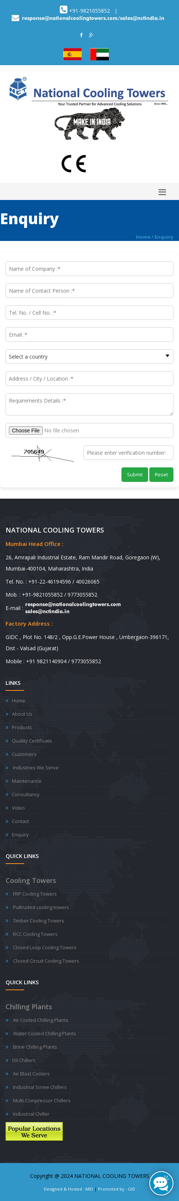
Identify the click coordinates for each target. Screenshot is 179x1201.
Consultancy (26, 794)
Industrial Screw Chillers (40, 1087)
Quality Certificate (32, 740)
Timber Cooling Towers (38, 920)
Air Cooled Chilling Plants (40, 1020)
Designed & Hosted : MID (68, 1189)
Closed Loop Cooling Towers (45, 947)
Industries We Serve (36, 767)
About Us (22, 714)
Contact (20, 821)
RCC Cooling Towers (35, 934)
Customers (24, 754)
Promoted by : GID (116, 1189)
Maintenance (27, 781)
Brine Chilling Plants (35, 1046)
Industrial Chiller (31, 1114)
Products (22, 727)
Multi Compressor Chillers (42, 1100)
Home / (145, 236)
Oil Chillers (24, 1060)
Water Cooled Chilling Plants (44, 1033)
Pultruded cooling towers (41, 907)
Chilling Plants (29, 1006)
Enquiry (163, 236)
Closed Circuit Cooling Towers (46, 960)
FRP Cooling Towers (35, 893)
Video (18, 807)
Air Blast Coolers (31, 1073)
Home (18, 700)
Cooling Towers (31, 880)
